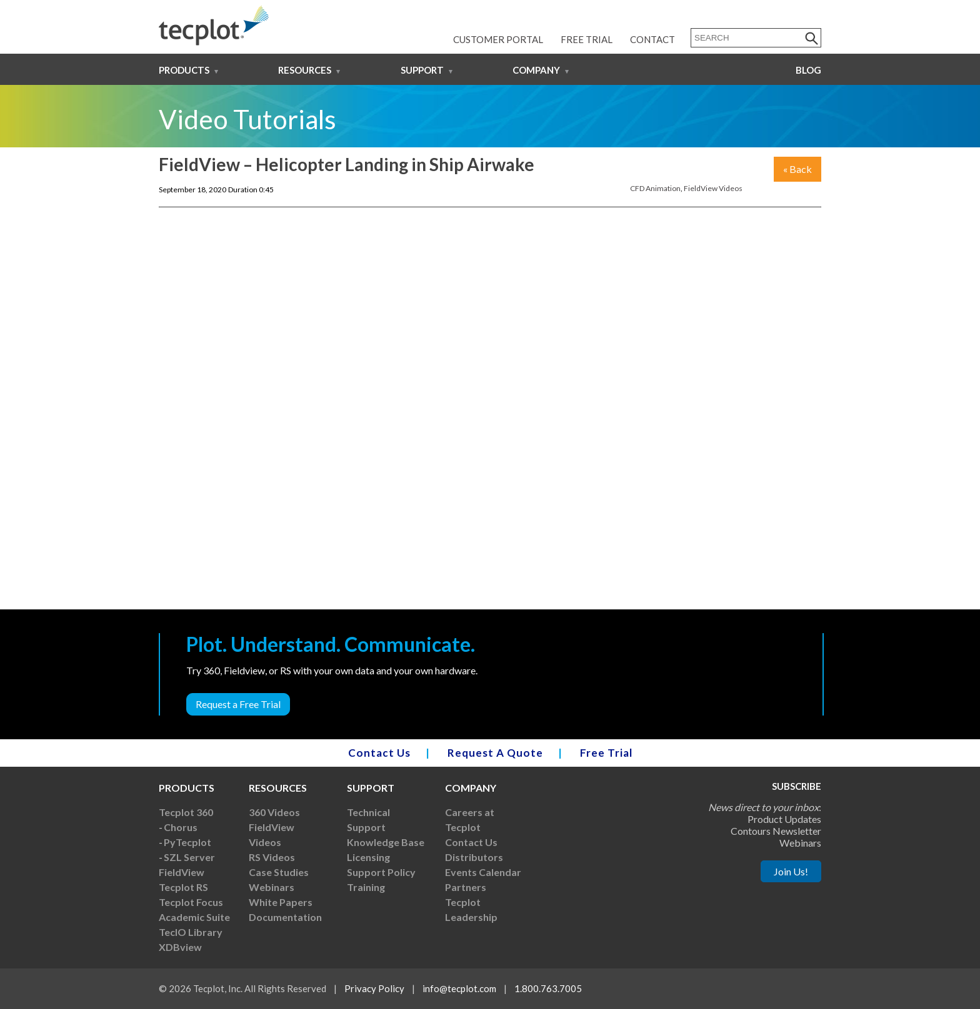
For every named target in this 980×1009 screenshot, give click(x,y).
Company (536, 70)
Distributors (474, 857)
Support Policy (381, 872)
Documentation (285, 917)
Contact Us (379, 752)
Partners (465, 887)
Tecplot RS (183, 887)
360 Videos (274, 812)
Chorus (181, 827)
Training (366, 887)
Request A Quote (495, 752)
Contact (652, 39)
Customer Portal (498, 39)
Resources (304, 70)
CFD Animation (655, 188)
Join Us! (791, 871)
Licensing (368, 857)
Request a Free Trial (238, 704)
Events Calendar (483, 872)
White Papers (280, 902)
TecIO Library (190, 932)
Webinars (271, 887)
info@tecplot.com (459, 988)
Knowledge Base (385, 842)
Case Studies (279, 872)
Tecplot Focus (191, 902)
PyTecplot (187, 842)
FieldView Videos (713, 188)
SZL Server (189, 857)
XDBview (180, 947)
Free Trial (586, 39)
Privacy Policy (374, 988)
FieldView (181, 872)
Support (422, 70)
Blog (808, 70)
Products (184, 70)
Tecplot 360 (186, 812)
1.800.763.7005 (548, 988)
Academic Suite (194, 917)
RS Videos (272, 857)
